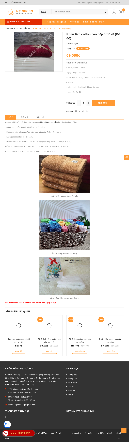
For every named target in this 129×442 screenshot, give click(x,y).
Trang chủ (50, 22)
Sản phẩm (62, 22)
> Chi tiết (18, 351)
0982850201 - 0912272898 (20, 397)
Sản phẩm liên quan (17, 311)
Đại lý (102, 22)
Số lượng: (70, 103)
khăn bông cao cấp (48, 122)
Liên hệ (93, 22)
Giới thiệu (74, 22)
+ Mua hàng (49, 351)
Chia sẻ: (70, 111)
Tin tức (84, 22)
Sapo (7, 438)
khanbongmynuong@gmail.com (93, 3)
